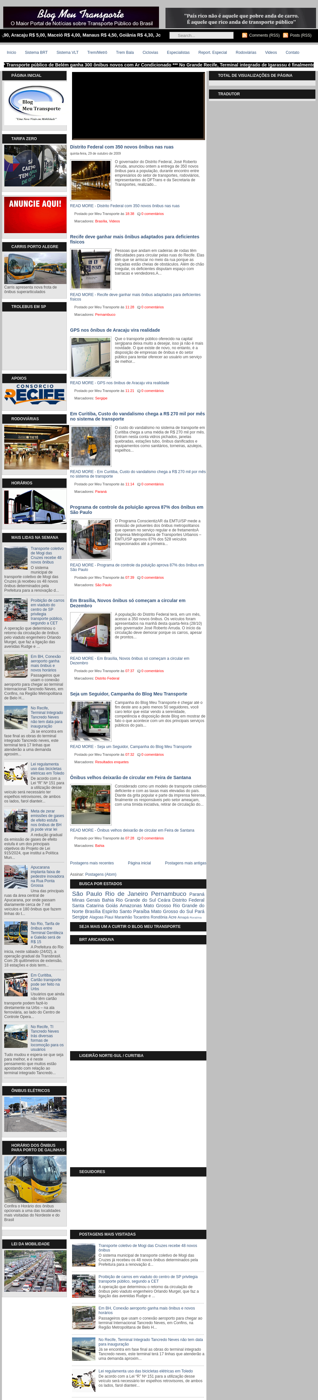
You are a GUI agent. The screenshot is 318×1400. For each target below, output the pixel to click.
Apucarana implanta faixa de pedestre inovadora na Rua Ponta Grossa (47, 876)
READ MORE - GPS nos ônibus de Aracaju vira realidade (119, 383)
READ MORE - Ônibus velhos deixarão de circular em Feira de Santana (132, 830)
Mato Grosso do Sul (172, 911)
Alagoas (97, 917)
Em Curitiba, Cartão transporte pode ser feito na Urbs (46, 982)
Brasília (101, 221)
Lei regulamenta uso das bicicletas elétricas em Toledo (47, 769)
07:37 (129, 671)
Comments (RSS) (264, 35)
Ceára (164, 900)
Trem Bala (125, 52)
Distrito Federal (107, 678)
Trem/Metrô (97, 52)
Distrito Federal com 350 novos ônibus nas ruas (122, 146)
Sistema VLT (67, 52)
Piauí (108, 917)
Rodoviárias (246, 52)
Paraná (100, 491)
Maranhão (123, 917)
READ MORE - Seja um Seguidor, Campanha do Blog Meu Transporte (131, 746)
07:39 (129, 577)
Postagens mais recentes (92, 863)
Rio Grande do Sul (136, 900)
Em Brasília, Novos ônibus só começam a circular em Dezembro (128, 603)
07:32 (129, 754)
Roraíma (196, 917)
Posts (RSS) (301, 35)
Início (11, 52)
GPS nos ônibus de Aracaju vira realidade (115, 330)
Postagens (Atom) (100, 874)
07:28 (129, 838)
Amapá (183, 917)
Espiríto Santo (117, 911)
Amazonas (131, 905)
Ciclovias (150, 52)
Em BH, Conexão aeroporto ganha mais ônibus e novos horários (46, 663)
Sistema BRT (36, 52)
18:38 (129, 214)
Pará (199, 911)
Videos (271, 52)
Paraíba (141, 911)
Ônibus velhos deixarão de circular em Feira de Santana (130, 777)
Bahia (99, 846)
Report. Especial (212, 52)
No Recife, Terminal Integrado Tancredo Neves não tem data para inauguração (47, 717)
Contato (292, 52)
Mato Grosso (157, 905)
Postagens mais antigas (185, 863)
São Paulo (103, 585)
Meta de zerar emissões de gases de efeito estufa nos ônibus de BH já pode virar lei (47, 820)
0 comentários (152, 214)
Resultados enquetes (111, 762)
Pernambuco (105, 314)
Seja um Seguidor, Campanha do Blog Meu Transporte (128, 693)
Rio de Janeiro (126, 893)
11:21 (129, 391)
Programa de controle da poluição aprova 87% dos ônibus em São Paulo (136, 509)
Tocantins (141, 917)
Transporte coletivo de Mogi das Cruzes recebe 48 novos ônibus (47, 555)
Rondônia (159, 917)
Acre (172, 917)
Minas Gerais (86, 900)
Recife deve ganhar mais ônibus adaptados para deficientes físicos (134, 239)
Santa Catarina (88, 905)
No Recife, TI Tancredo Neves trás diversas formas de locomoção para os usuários (47, 1038)
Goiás (112, 905)
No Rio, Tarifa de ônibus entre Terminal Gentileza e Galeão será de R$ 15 (47, 932)
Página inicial (139, 863)
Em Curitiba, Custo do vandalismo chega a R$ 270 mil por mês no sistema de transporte (137, 416)
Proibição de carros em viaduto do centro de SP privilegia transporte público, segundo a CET (148, 1279)
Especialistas (178, 52)
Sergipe (101, 398)
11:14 (129, 484)
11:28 (129, 307)
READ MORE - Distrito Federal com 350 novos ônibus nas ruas (124, 206)
